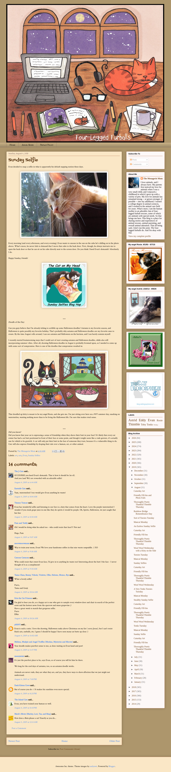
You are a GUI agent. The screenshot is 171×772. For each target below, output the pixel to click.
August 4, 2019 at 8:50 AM (25, 517)
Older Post (114, 741)
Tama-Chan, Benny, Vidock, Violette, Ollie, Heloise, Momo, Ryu (41, 575)
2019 (134, 467)
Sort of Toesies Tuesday (144, 518)
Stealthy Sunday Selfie (143, 600)
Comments (135, 164)
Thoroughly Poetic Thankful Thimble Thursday (142, 504)
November (139, 475)
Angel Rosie (28, 145)
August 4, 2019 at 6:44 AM (25, 482)
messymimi (19, 656)
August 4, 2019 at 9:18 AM (25, 551)
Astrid (132, 420)
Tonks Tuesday (140, 626)
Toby (143, 424)
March (137, 674)
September (139, 483)
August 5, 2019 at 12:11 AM (25, 722)
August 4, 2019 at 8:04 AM (25, 496)
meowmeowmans (21, 543)
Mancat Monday (141, 522)
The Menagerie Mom (153, 178)
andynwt (93, 766)
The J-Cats (19, 471)
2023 (134, 450)
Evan (25, 455)
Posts (133, 160)
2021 (134, 459)
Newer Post (14, 741)
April (136, 669)
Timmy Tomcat (21, 502)
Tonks (150, 424)
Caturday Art (139, 491)
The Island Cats (21, 699)
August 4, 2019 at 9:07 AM (25, 537)
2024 (134, 446)
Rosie (160, 420)
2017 (134, 691)
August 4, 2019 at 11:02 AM (26, 635)
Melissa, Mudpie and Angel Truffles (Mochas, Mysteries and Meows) (43, 642)
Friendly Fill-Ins (141, 534)
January (137, 682)
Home (12, 145)
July (136, 657)
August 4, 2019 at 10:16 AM (26, 592)
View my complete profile (139, 236)
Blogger (112, 766)
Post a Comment (19, 728)
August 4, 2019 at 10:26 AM (26, 618)
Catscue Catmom (21, 557)
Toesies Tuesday (141, 555)
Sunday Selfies (34, 455)
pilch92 (17, 624)
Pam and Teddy (21, 523)
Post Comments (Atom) (70, 749)
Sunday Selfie (140, 634)
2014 (134, 704)
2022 (134, 455)
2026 (134, 438)
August (137, 487)
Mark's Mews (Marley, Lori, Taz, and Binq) (32, 714)
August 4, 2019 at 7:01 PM (25, 679)
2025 (134, 442)
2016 (134, 695)
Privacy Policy (46, 145)
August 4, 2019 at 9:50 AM (25, 569)
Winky (156, 425)
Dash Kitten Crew (22, 685)
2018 (134, 687)
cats (20, 455)
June (136, 661)
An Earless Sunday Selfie (145, 526)
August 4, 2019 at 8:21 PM (25, 693)
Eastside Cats (20, 488)
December (139, 471)
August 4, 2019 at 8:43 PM (25, 707)
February (138, 678)
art (16, 455)
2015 (134, 700)
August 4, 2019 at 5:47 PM (25, 650)
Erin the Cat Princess (23, 598)
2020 (134, 463)
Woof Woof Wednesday (144, 585)
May (136, 665)
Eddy (142, 420)
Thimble (134, 424)
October (138, 479)
